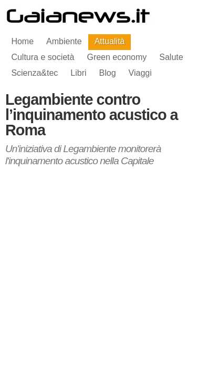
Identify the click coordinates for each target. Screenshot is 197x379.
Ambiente (64, 41)
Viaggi (140, 72)
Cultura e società (42, 57)
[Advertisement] (98, 255)
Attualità (110, 41)
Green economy (117, 57)
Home (22, 41)
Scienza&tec (34, 72)
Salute (171, 57)
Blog (107, 72)
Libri (78, 72)
